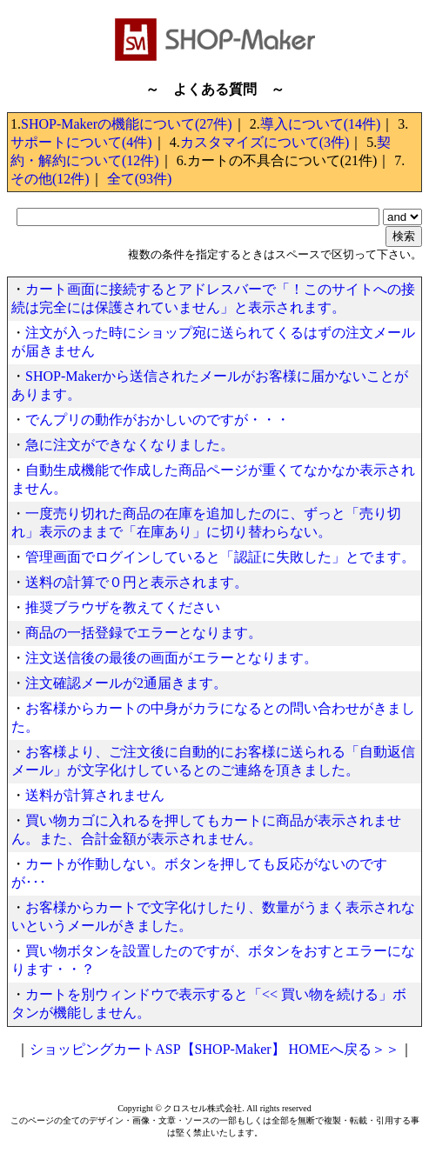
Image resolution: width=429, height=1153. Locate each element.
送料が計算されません (94, 795)
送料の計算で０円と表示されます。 (136, 582)
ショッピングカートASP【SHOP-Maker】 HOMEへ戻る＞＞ (214, 1049)
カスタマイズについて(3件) (265, 142)
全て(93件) (139, 178)
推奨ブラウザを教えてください (122, 607)
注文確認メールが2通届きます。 (126, 683)
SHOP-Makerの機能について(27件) (126, 124)
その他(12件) (50, 178)
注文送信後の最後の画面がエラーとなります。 (171, 657)
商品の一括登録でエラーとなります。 (143, 632)
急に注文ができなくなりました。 (129, 444)
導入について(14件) (320, 124)
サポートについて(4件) (81, 142)
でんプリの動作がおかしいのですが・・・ (157, 419)
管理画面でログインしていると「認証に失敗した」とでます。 (220, 557)
